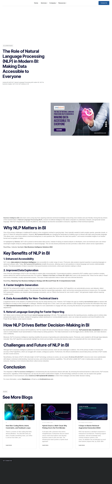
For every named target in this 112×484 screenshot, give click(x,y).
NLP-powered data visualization (89, 329)
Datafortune (41, 375)
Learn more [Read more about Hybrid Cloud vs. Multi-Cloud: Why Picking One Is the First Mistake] (45, 446)
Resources (61, 3)
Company (52, 3)
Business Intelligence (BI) (11, 217)
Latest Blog (9, 45)
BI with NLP (10, 82)
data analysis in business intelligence (23, 262)
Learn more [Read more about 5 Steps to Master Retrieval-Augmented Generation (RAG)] (82, 446)
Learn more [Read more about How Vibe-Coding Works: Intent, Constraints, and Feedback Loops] (9, 446)
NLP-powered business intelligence (18, 305)
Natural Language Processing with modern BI (26, 82)
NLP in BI (15, 84)
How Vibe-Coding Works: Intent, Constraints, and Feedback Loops (19, 427)
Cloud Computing (47, 421)
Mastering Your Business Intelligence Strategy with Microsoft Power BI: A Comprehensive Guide (43, 280)
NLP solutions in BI (23, 84)
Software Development (86, 421)
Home (36, 3)
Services (44, 3)
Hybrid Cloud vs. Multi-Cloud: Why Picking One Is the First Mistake (54, 427)
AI (4, 45)
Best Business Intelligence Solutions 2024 (38, 247)
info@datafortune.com (46, 378)
